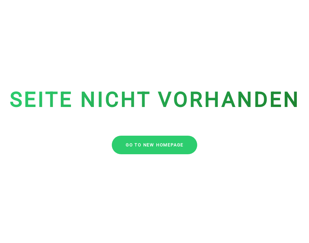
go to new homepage (154, 144)
